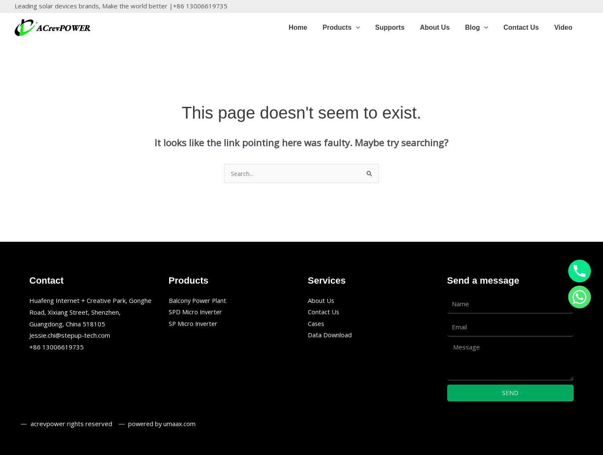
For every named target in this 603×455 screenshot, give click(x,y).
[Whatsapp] (579, 297)
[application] (366, 27)
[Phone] (579, 271)
